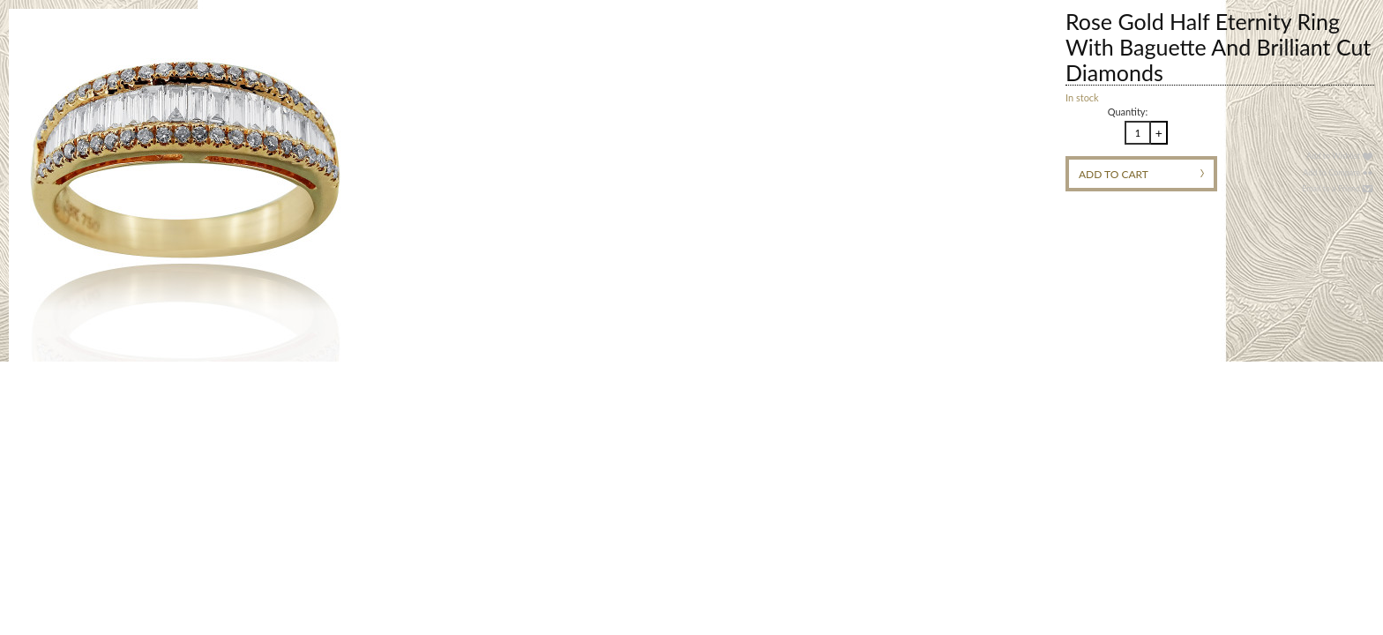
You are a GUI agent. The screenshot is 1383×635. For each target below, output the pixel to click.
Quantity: (1128, 111)
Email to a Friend (1331, 188)
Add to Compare (1331, 172)
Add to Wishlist (1333, 156)
